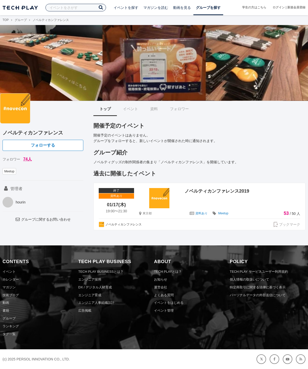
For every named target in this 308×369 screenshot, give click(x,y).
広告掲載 (84, 310)
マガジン (9, 287)
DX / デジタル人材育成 (95, 287)
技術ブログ (11, 295)
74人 (27, 159)
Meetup (9, 171)
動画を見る (182, 8)
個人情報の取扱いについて (249, 279)
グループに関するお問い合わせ (43, 219)
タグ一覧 (9, 334)
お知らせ (160, 279)
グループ (21, 20)
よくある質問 (164, 295)
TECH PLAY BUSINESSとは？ (100, 271)
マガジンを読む (155, 8)
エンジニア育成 (89, 295)
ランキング (11, 326)
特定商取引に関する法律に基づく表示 (258, 287)
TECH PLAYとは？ (168, 271)
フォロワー (179, 109)
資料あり (201, 213)
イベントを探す (126, 8)
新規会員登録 (296, 7)
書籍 (6, 310)
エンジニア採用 (89, 279)
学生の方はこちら (254, 7)
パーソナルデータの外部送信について (258, 295)
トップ (105, 109)
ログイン (279, 7)
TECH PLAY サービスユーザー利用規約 (259, 271)
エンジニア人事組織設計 (96, 303)
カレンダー (11, 279)
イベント (130, 109)
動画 (6, 303)
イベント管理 (164, 310)
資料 (154, 109)
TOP (6, 20)
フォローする (43, 145)
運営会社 (160, 287)
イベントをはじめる (169, 303)
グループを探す (208, 8)
